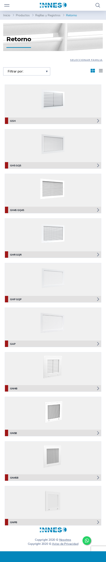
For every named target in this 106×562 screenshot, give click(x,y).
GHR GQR (13, 254)
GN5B (11, 433)
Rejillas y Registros (47, 15)
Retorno (71, 15)
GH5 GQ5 (13, 165)
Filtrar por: (16, 71)
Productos (23, 15)
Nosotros (65, 540)
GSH (10, 121)
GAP (10, 344)
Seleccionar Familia (86, 60)
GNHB (11, 388)
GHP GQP (13, 299)
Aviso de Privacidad (65, 544)
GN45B (11, 477)
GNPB (11, 522)
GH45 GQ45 (14, 210)
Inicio (6, 15)
